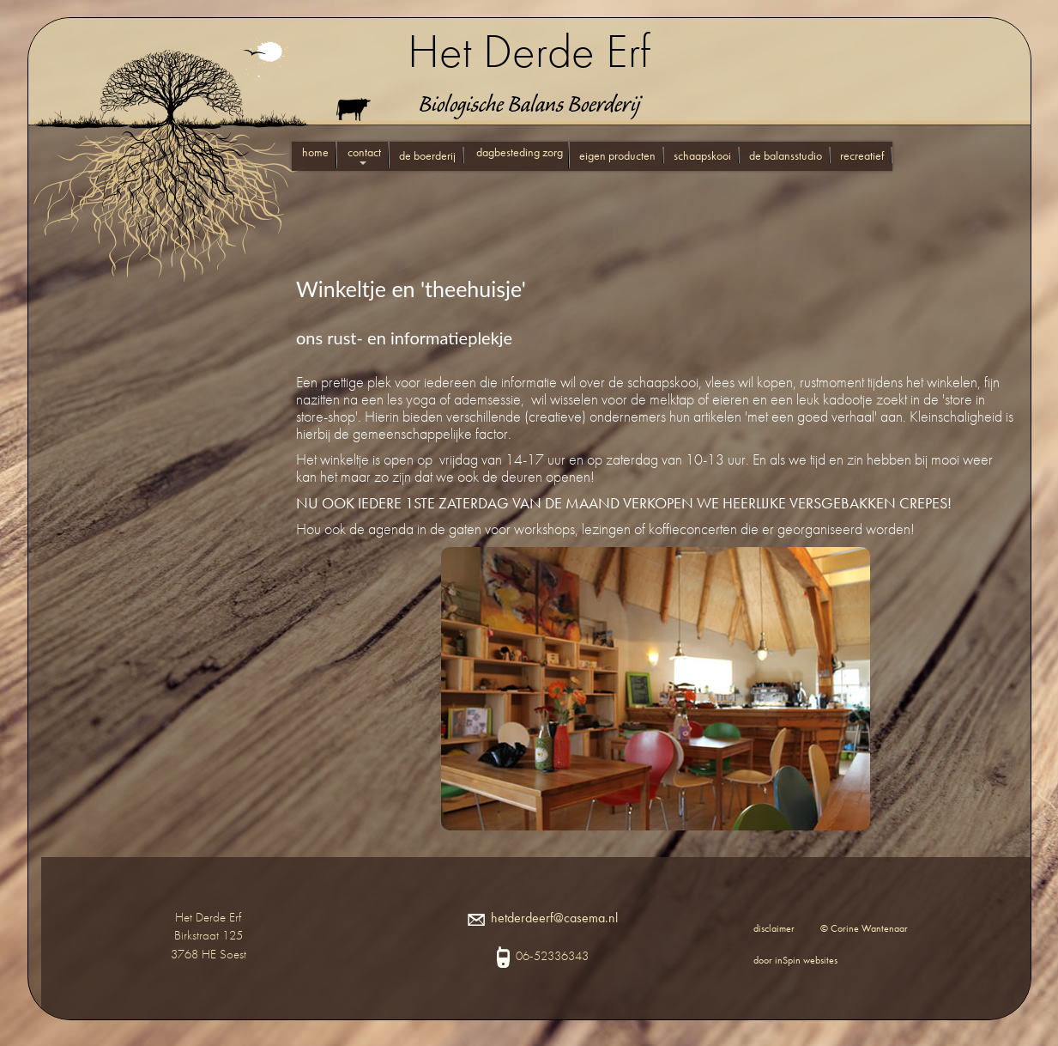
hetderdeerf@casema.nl (543, 918)
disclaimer (774, 928)
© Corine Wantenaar (864, 928)
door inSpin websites (795, 960)
